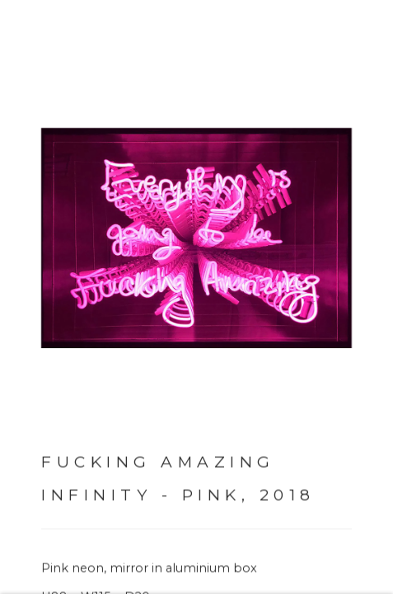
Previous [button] (16, 297)
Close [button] (359, 37)
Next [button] (360, 297)
